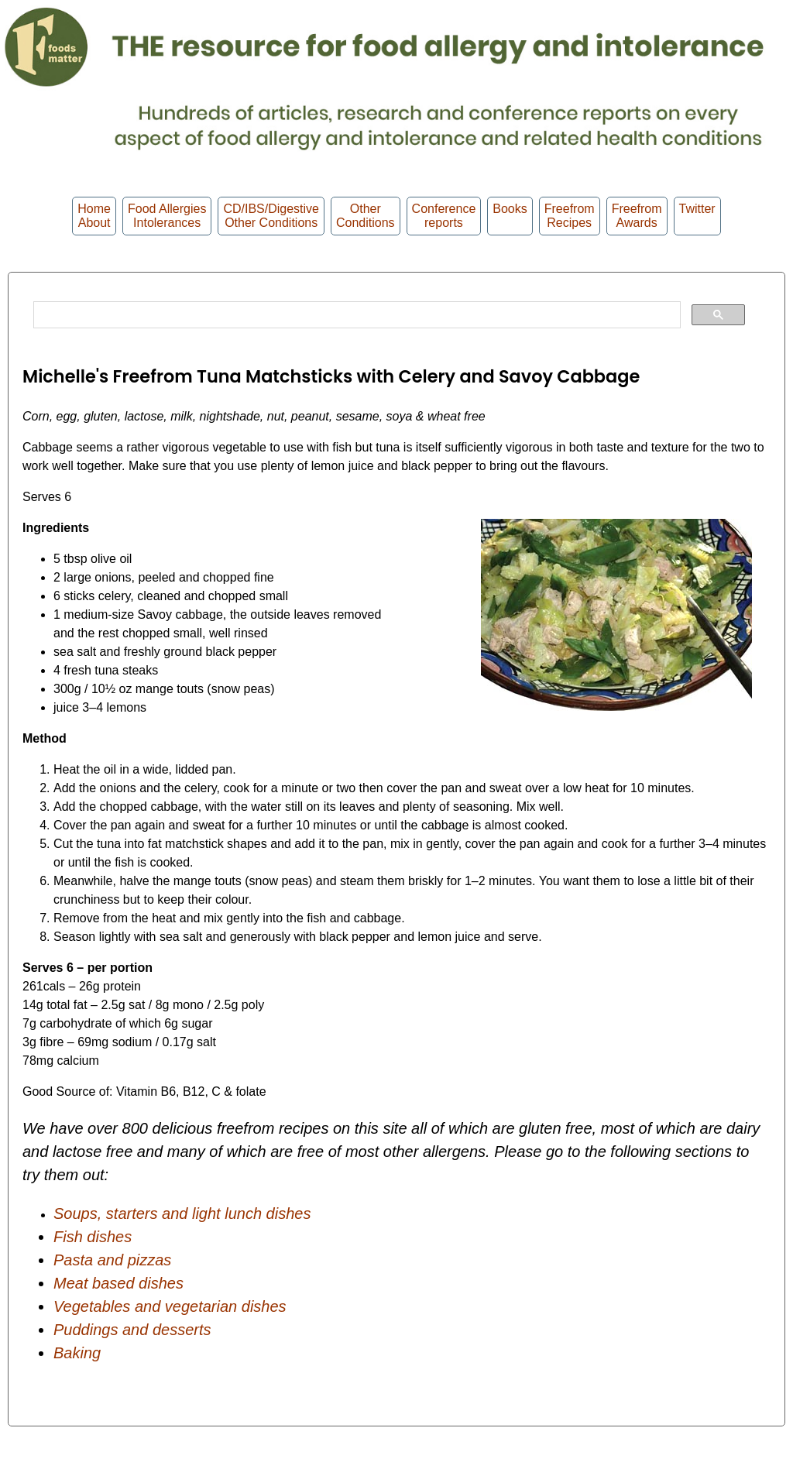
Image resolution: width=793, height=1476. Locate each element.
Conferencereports (444, 215)
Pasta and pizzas (112, 1259)
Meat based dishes (118, 1283)
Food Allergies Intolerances (167, 215)
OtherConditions (365, 215)
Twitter (697, 215)
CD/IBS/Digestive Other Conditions (271, 215)
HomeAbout (94, 215)
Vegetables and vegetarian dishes (170, 1306)
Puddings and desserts (132, 1329)
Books (510, 215)
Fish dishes (92, 1236)
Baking (77, 1352)
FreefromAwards (637, 215)
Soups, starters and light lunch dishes (182, 1213)
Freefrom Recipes (569, 215)
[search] (355, 315)
